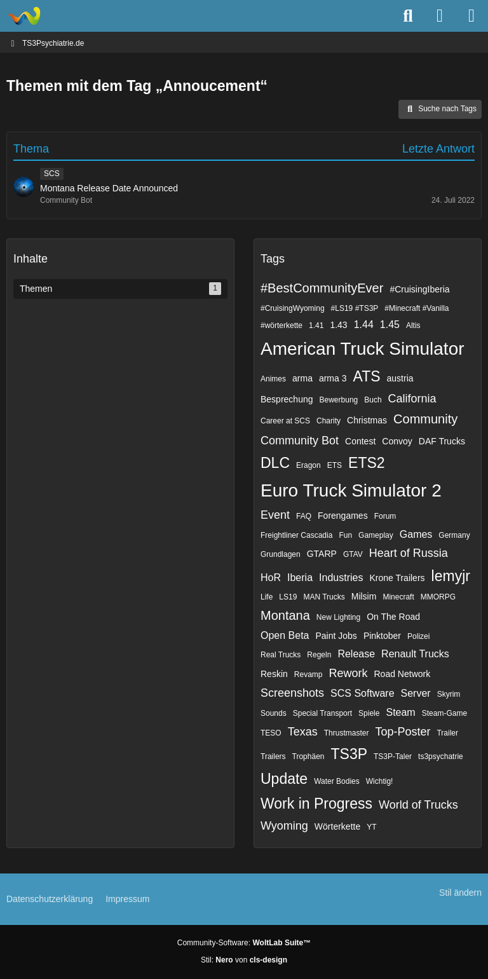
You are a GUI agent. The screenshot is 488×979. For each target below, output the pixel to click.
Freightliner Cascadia (296, 535)
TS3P (349, 754)
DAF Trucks (442, 441)
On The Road (393, 617)
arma (302, 378)
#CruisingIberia (419, 289)
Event (275, 515)
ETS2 (366, 463)
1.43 (338, 325)
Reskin (274, 674)
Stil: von (244, 959)
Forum (385, 516)
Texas (303, 731)
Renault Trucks (415, 653)
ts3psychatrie (440, 756)
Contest (360, 441)
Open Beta (285, 635)
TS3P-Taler (393, 756)
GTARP (322, 554)
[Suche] (408, 16)
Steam (400, 712)
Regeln (319, 654)
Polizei (418, 636)
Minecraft (398, 596)
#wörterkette (281, 325)
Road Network (402, 674)
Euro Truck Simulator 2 (351, 490)
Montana (285, 615)
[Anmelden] (439, 16)
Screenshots (292, 693)
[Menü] (471, 16)
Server (416, 693)
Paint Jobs (336, 636)
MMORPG (438, 596)
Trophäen (308, 756)
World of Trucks (418, 804)
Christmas (367, 420)
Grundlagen (281, 554)
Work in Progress (316, 803)
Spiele (368, 713)
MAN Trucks (323, 596)
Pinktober (382, 636)
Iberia (300, 577)
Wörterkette (337, 826)
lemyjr (450, 576)
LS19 (288, 596)
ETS (334, 465)
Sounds (274, 713)
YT (371, 827)
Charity (328, 420)
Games (416, 534)
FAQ (303, 516)
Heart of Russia (408, 553)
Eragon (308, 465)
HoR (271, 577)
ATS (367, 376)
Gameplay (375, 535)
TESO (271, 733)
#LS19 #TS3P (355, 308)
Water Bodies (337, 781)
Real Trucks (281, 654)
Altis (413, 325)
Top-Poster (402, 731)
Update (284, 778)
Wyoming (284, 825)
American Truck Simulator (362, 349)
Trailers (273, 756)
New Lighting (338, 617)
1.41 (316, 325)
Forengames (343, 515)
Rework (348, 673)
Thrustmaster (346, 733)
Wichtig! (379, 781)
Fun (345, 535)
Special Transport (322, 713)
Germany (454, 535)
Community (425, 419)
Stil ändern (460, 892)
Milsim (364, 596)
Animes (273, 378)
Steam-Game (444, 713)
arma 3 (333, 378)
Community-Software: (244, 942)
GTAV (353, 554)
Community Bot (300, 440)
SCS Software (362, 693)
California (412, 398)
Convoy (397, 441)
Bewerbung (339, 399)
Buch (372, 399)
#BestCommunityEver (322, 288)
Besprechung (287, 399)
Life (267, 596)
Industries (341, 577)
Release (356, 653)
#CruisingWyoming (293, 308)
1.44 (364, 324)
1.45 (390, 324)
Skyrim (449, 694)
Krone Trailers (396, 578)
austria (400, 378)
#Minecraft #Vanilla (416, 308)
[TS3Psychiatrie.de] (24, 16)
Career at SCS (285, 420)
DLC (275, 463)
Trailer (447, 733)
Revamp (308, 674)
